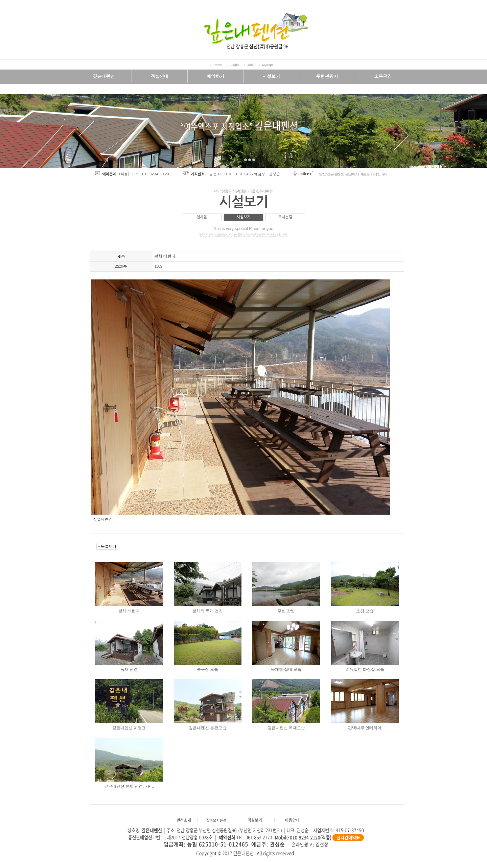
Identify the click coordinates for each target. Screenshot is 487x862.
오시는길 (285, 217)
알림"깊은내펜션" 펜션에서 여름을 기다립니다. (353, 174)
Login (235, 65)
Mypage (268, 65)
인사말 (201, 217)
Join (250, 65)
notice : (304, 173)
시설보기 (243, 217)
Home (217, 65)
